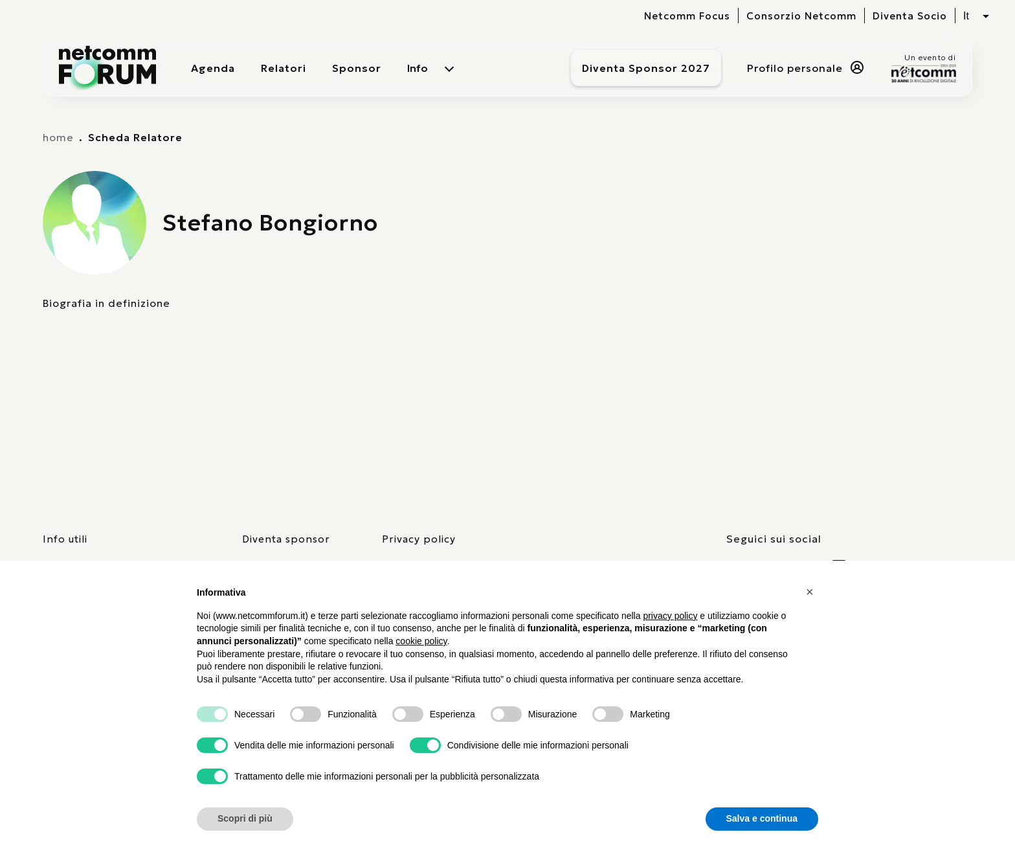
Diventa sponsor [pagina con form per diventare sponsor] (286, 539)
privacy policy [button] (670, 616)
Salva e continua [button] (762, 818)
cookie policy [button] (421, 641)
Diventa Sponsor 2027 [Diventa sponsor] (646, 68)
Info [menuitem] (417, 68)
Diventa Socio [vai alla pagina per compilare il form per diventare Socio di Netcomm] (910, 16)
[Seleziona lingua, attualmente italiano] (976, 16)
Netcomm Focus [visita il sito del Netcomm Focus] (687, 16)
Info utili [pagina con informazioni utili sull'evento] (65, 539)
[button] (811, 591)
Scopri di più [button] (245, 818)
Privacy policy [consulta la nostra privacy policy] (419, 539)
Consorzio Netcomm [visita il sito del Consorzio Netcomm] (801, 16)
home (58, 137)
